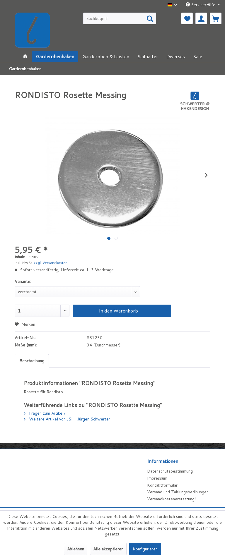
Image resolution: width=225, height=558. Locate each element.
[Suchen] (150, 18)
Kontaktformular (162, 485)
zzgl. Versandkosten (50, 262)
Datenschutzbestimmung (170, 471)
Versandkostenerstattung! (171, 499)
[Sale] (197, 56)
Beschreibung (31, 361)
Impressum (157, 478)
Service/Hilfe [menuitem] (201, 5)
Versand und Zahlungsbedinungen (178, 492)
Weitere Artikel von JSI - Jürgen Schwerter (67, 419)
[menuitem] (119, 18)
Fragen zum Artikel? (45, 413)
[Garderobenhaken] (55, 56)
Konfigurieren (145, 549)
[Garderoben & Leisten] (105, 56)
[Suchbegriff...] (119, 18)
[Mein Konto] (201, 18)
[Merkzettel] (187, 18)
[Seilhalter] (147, 56)
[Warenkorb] (215, 18)
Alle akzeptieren (108, 549)
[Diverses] (175, 56)
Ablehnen (75, 549)
